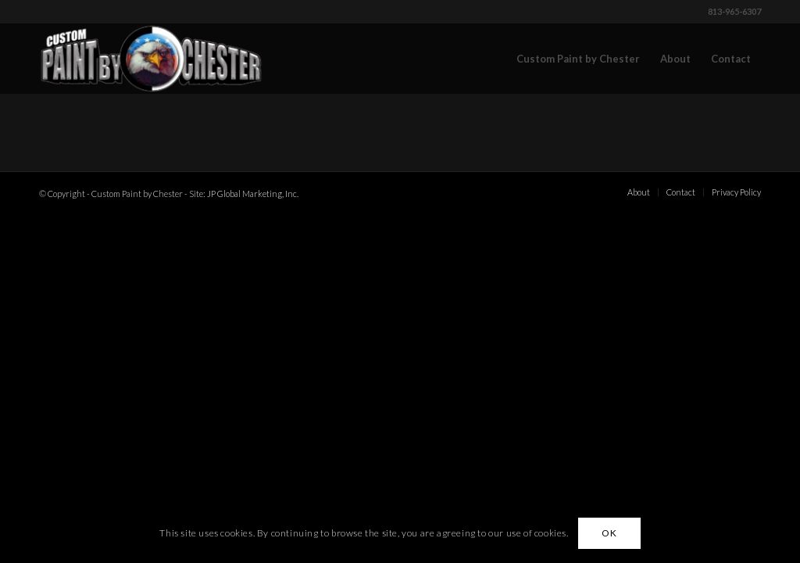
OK (609, 533)
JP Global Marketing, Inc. (252, 193)
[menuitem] (578, 58)
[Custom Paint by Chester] (151, 58)
